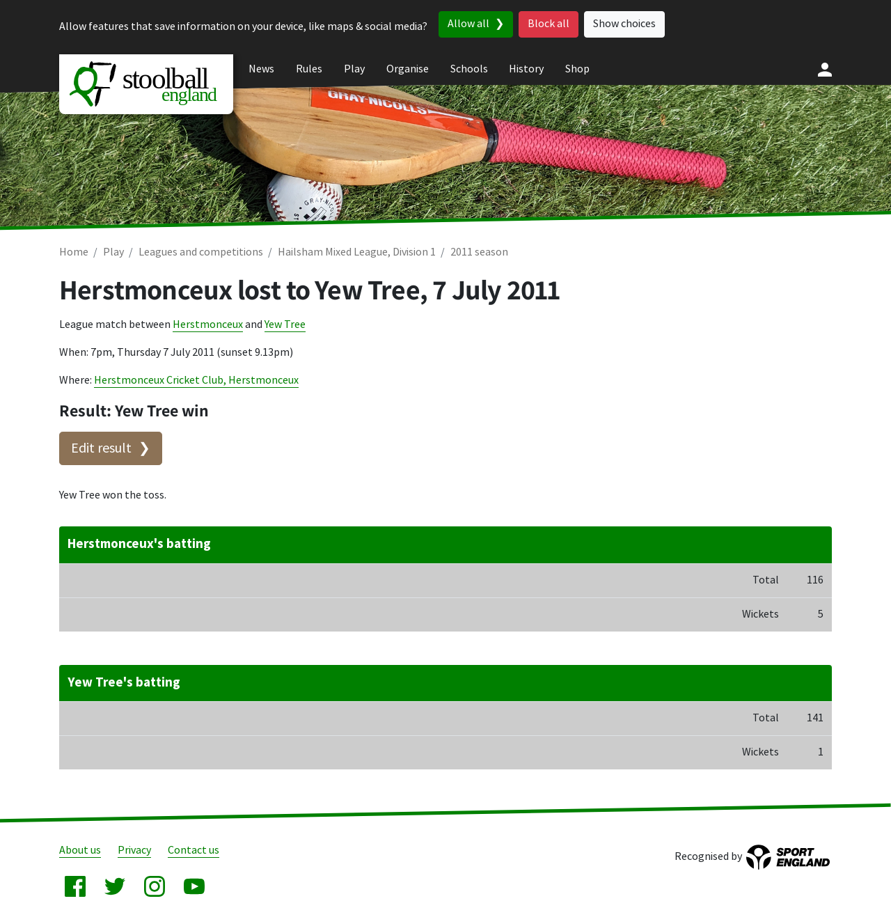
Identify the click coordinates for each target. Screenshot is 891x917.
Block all (548, 24)
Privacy (134, 850)
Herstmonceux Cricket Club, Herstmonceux (196, 380)
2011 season (479, 252)
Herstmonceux (208, 324)
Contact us (193, 850)
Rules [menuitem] (309, 69)
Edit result (101, 448)
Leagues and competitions (201, 252)
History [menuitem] (526, 69)
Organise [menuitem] (407, 69)
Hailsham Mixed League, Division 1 (357, 252)
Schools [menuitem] (469, 69)
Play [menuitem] (354, 69)
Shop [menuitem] (577, 69)
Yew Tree (285, 324)
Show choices (624, 24)
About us (80, 850)
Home (73, 252)
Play (113, 252)
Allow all (468, 24)
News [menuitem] (261, 69)
